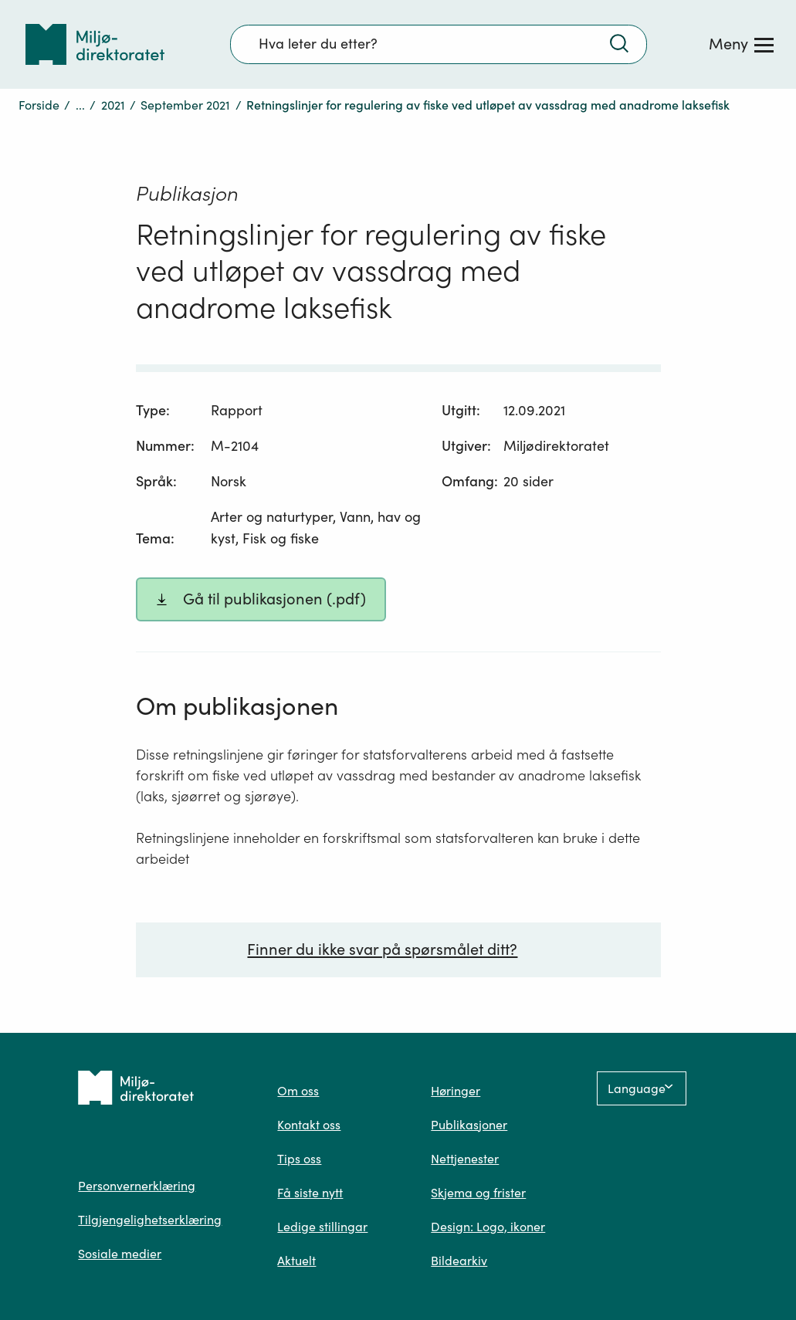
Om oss (298, 1090)
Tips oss (299, 1158)
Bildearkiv (459, 1260)
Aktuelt (296, 1260)
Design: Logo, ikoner (488, 1226)
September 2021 (185, 105)
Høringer (455, 1090)
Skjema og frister (478, 1192)
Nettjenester (465, 1158)
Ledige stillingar (322, 1226)
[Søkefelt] (438, 44)
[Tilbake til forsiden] (94, 44)
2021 (113, 105)
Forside (39, 105)
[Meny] (741, 44)
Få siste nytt (310, 1192)
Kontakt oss (308, 1124)
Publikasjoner (469, 1124)
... (80, 105)
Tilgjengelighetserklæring (150, 1219)
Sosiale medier (119, 1253)
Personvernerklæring (136, 1185)
